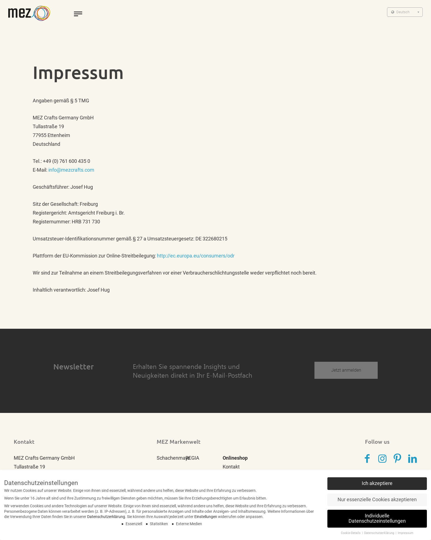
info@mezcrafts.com (71, 170)
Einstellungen (205, 519)
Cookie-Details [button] (351, 536)
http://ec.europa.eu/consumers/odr (195, 256)
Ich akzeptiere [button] (377, 486)
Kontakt (231, 467)
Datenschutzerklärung (106, 519)
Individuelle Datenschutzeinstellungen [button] (377, 521)
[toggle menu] (78, 14)
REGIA (192, 458)
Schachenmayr (173, 458)
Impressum (405, 536)
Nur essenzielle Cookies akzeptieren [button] (377, 502)
